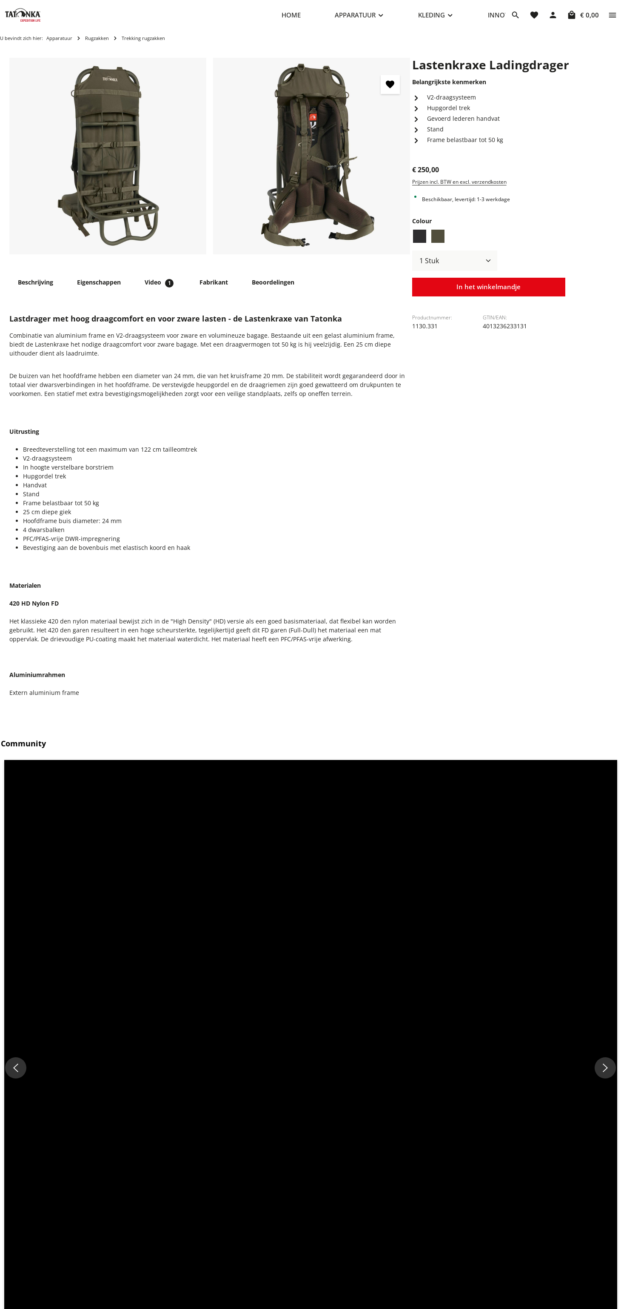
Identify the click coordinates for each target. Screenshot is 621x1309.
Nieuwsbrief (255, 1286)
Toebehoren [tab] (35, 943)
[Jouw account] (552, 19)
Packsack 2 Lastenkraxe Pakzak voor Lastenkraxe (76, 1112)
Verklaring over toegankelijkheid (408, 1299)
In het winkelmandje (488, 296)
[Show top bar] (612, 19)
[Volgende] (603, 1055)
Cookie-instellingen (389, 1218)
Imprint (373, 1231)
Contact (249, 1231)
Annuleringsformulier (393, 1272)
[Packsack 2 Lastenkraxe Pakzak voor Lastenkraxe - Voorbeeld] (130, 1014)
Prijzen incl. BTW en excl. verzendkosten (459, 190)
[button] (78, 842)
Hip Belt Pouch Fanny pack (210, 1108)
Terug (246, 1272)
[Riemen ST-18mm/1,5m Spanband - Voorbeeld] (431, 1014)
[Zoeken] (515, 19)
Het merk (251, 1299)
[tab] (35, 290)
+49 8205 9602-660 (150, 1251)
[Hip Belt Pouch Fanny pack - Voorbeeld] (281, 1014)
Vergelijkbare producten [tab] (112, 943)
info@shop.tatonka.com (520, 1251)
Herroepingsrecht (387, 1259)
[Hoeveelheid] (454, 269)
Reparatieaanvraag (265, 1218)
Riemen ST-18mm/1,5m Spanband (372, 1108)
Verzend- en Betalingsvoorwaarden (288, 1259)
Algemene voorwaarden (396, 1286)
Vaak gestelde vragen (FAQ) (276, 1245)
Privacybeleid (381, 1245)
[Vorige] (18, 1055)
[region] (210, 164)
